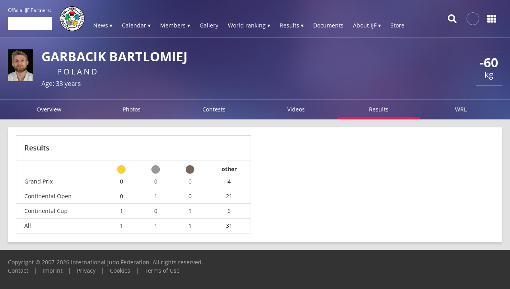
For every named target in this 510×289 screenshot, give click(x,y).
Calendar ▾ (136, 25)
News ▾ (102, 25)
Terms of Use (162, 270)
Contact (18, 270)
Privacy (86, 270)
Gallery (209, 25)
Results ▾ (292, 25)
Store (397, 25)
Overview (49, 109)
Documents (328, 25)
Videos (296, 109)
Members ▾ (175, 25)
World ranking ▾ (249, 25)
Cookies (120, 270)
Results (378, 109)
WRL (461, 109)
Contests (214, 109)
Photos (132, 109)
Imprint (53, 270)
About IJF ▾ (367, 25)
